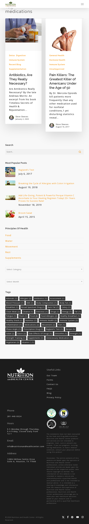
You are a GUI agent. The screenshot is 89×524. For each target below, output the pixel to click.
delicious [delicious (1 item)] (42, 311)
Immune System (17, 60)
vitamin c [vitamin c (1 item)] (28, 342)
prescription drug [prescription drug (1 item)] (33, 329)
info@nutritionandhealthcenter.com (25, 446)
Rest (8, 252)
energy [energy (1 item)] (67, 311)
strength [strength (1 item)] (75, 333)
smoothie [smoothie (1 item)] (61, 333)
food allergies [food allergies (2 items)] (49, 316)
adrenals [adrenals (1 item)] (11, 298)
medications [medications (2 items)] (32, 325)
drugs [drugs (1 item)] (55, 311)
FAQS (49, 388)
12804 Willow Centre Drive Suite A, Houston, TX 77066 (21, 460)
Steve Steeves (21, 117)
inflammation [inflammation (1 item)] (14, 325)
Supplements (13, 257)
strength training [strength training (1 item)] (15, 338)
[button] (82, 4)
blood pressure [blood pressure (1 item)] (15, 303)
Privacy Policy (54, 397)
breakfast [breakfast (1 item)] (12, 307)
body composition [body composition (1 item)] (46, 303)
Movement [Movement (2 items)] (48, 325)
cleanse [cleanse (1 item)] (28, 311)
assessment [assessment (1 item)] (57, 298)
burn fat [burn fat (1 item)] (53, 307)
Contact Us (52, 384)
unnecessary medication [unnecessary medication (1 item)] (59, 338)
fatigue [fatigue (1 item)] (11, 316)
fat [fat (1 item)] (78, 311)
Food (8, 235)
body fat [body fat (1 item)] (65, 303)
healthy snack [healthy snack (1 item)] (14, 320)
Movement (11, 246)
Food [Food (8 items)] (34, 316)
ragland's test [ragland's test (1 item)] (54, 329)
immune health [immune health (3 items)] (48, 320)
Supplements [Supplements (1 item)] (35, 338)
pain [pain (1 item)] (61, 325)
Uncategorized (56, 69)
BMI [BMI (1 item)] (30, 303)
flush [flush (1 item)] (23, 316)
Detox (12, 55)
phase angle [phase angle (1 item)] (13, 329)
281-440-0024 (14, 416)
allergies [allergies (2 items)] (25, 298)
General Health (56, 55)
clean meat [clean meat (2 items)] (13, 311)
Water (9, 240)
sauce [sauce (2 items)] (21, 333)
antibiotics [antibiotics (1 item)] (40, 298)
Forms (50, 380)
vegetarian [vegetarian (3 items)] (12, 342)
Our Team (52, 375)
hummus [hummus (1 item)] (31, 320)
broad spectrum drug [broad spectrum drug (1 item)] (33, 307)
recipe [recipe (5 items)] (70, 329)
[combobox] (44, 269)
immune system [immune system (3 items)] (69, 320)
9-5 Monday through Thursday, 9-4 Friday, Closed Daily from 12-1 (23, 431)
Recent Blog (15, 65)
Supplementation (17, 69)
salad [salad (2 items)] (10, 333)
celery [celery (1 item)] (66, 307)
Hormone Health (57, 60)
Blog (49, 393)
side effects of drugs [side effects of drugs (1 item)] (40, 333)
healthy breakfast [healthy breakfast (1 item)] (70, 316)
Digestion (21, 55)
